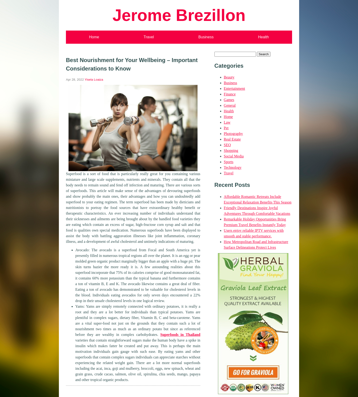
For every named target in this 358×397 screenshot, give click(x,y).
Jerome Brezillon (178, 15)
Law (227, 122)
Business (205, 37)
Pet (226, 128)
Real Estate (232, 139)
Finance (230, 94)
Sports (228, 162)
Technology (232, 167)
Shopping (231, 151)
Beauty (229, 77)
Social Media (234, 156)
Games (229, 100)
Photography (233, 134)
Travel (149, 37)
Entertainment (234, 88)
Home (94, 37)
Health (263, 37)
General (230, 105)
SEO (227, 145)
